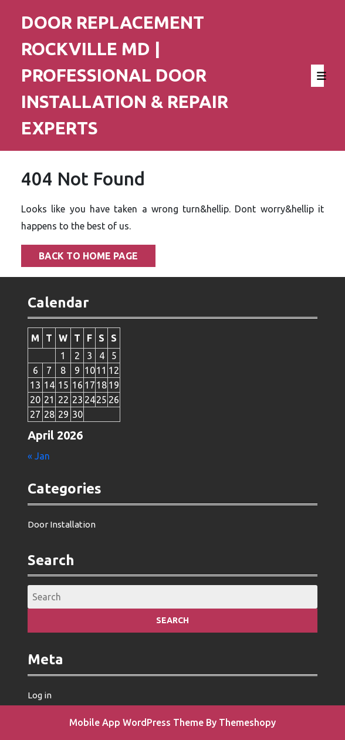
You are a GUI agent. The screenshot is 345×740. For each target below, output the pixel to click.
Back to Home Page (79, 253)
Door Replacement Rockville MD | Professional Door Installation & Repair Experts (124, 75)
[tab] (317, 76)
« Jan (39, 456)
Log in (40, 695)
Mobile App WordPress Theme (136, 722)
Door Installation (62, 524)
